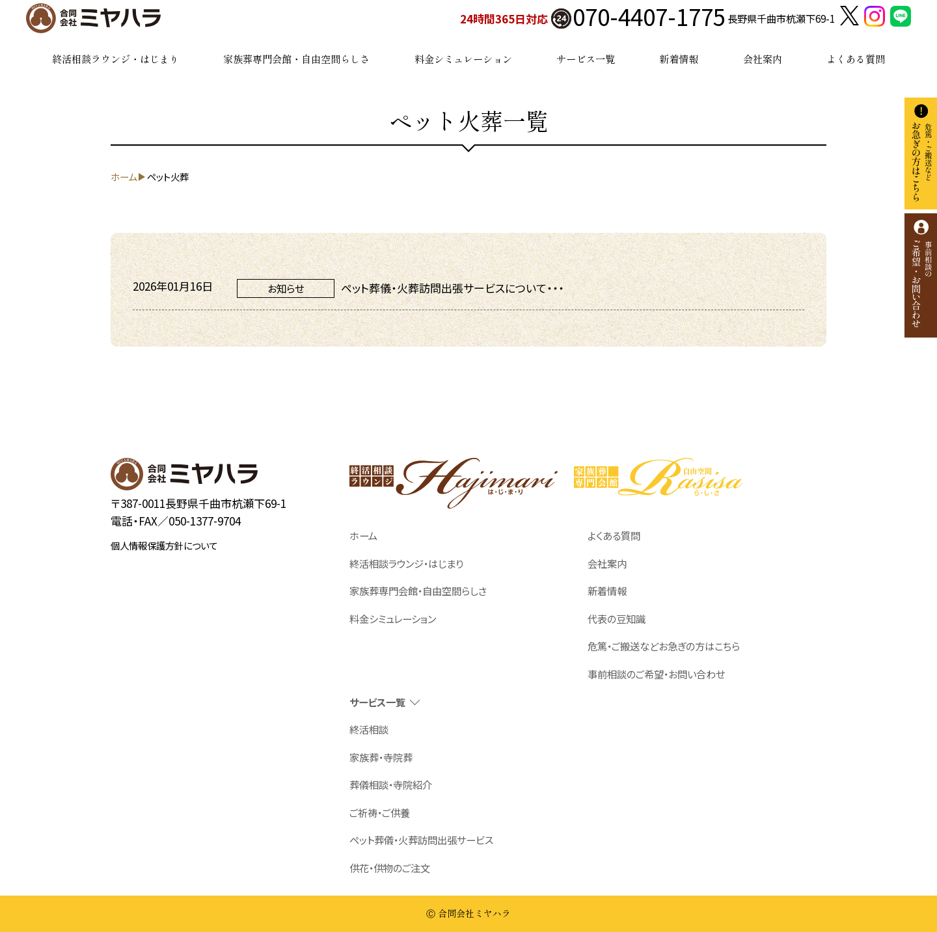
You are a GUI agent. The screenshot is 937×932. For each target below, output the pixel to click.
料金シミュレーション (463, 58)
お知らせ (285, 288)
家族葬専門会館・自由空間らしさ (296, 58)
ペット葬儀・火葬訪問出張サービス (421, 839)
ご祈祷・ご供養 (379, 812)
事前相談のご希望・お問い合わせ (656, 674)
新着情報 (678, 58)
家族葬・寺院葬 (381, 757)
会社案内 (762, 58)
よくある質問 (855, 58)
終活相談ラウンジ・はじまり (115, 58)
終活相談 (368, 729)
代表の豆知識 (616, 618)
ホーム (363, 535)
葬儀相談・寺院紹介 (390, 784)
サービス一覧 (585, 58)
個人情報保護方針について (164, 545)
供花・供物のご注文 (389, 867)
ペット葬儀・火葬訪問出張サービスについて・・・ (452, 288)
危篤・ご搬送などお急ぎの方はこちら (664, 646)
